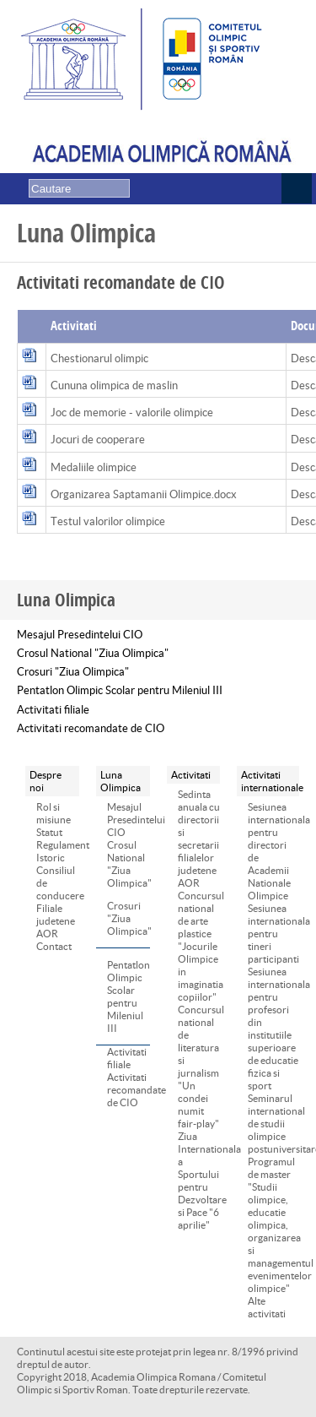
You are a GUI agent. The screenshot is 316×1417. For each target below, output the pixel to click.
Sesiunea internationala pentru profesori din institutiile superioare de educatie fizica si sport (273, 1028)
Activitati (191, 774)
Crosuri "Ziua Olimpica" (73, 671)
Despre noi (45, 781)
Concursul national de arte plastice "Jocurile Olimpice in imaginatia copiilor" (199, 946)
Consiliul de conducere (57, 883)
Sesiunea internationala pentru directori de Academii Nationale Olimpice (273, 851)
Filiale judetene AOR (55, 921)
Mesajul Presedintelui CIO (79, 634)
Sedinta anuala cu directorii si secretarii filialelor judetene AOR (199, 838)
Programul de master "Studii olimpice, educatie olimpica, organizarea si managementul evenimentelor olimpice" (273, 1225)
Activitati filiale (53, 709)
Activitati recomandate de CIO (90, 728)
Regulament (57, 844)
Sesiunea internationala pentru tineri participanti (273, 933)
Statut (49, 832)
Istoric (50, 857)
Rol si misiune (53, 813)
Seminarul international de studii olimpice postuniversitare (273, 1123)
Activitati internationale (268, 781)
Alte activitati (267, 1307)
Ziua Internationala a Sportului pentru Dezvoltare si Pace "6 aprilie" (199, 1180)
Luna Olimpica (120, 781)
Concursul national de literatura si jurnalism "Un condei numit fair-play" (199, 1066)
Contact (54, 946)
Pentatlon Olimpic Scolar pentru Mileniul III (119, 690)
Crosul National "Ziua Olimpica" (93, 653)
